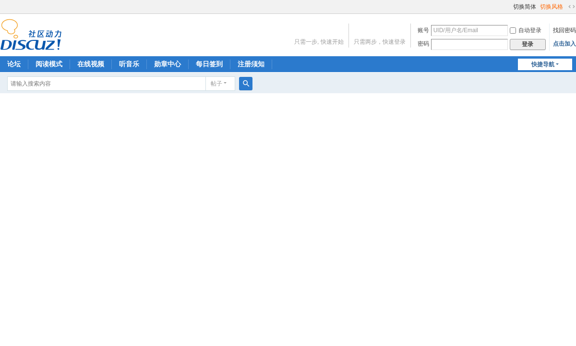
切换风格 (551, 6)
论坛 (14, 64)
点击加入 (564, 43)
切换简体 (524, 6)
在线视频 (90, 64)
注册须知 (251, 64)
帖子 (216, 83)
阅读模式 (49, 64)
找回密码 (564, 30)
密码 (423, 43)
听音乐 (129, 64)
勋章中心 (167, 64)
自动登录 (525, 30)
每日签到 (209, 64)
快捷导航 (542, 64)
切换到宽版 (571, 6)
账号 (423, 30)
